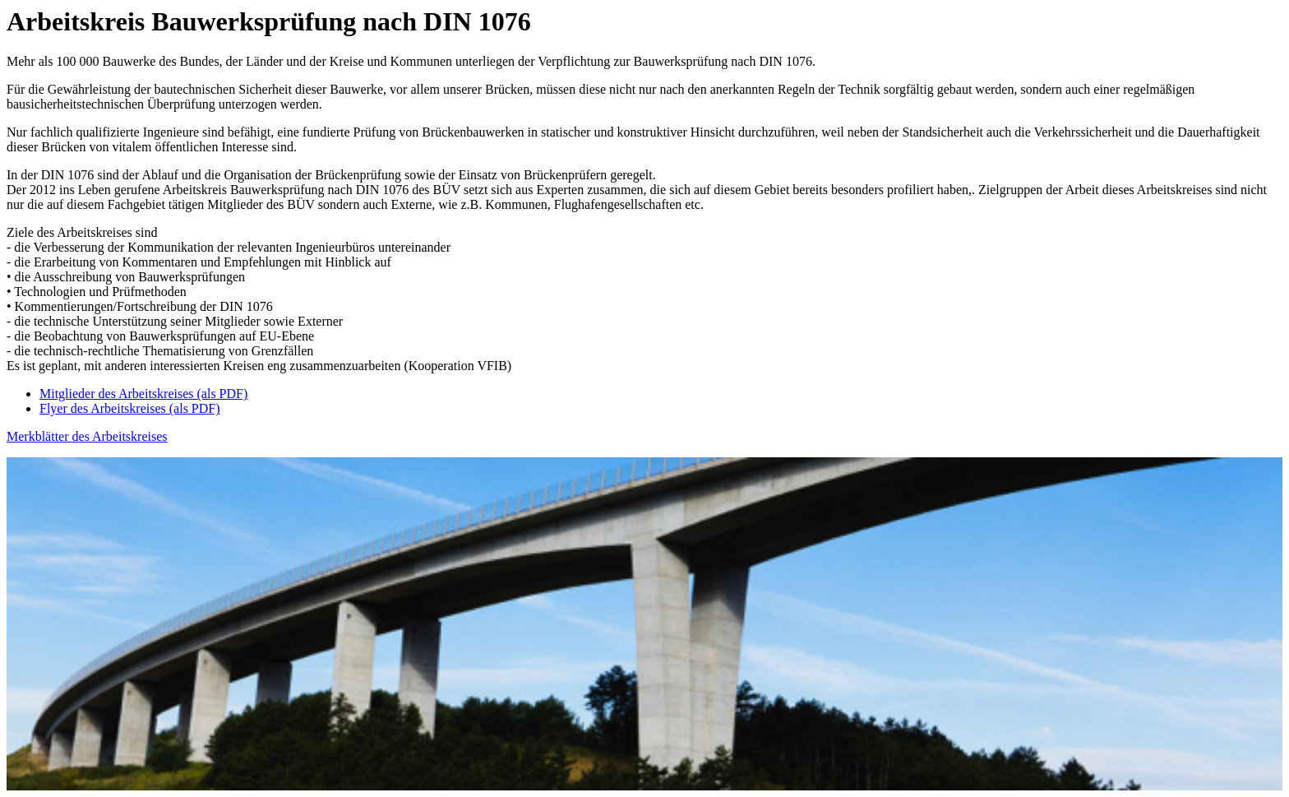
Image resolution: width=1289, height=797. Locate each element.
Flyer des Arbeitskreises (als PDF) (129, 408)
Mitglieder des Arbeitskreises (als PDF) (143, 394)
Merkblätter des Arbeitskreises (87, 436)
